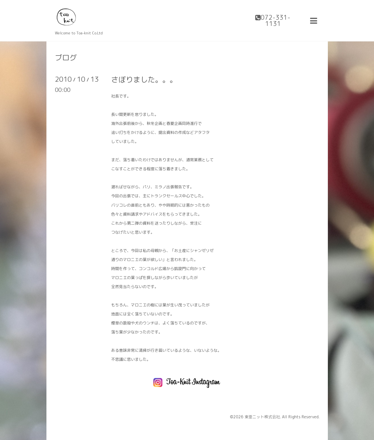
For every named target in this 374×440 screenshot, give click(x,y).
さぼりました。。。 (144, 79)
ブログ (66, 57)
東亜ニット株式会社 (262, 416)
